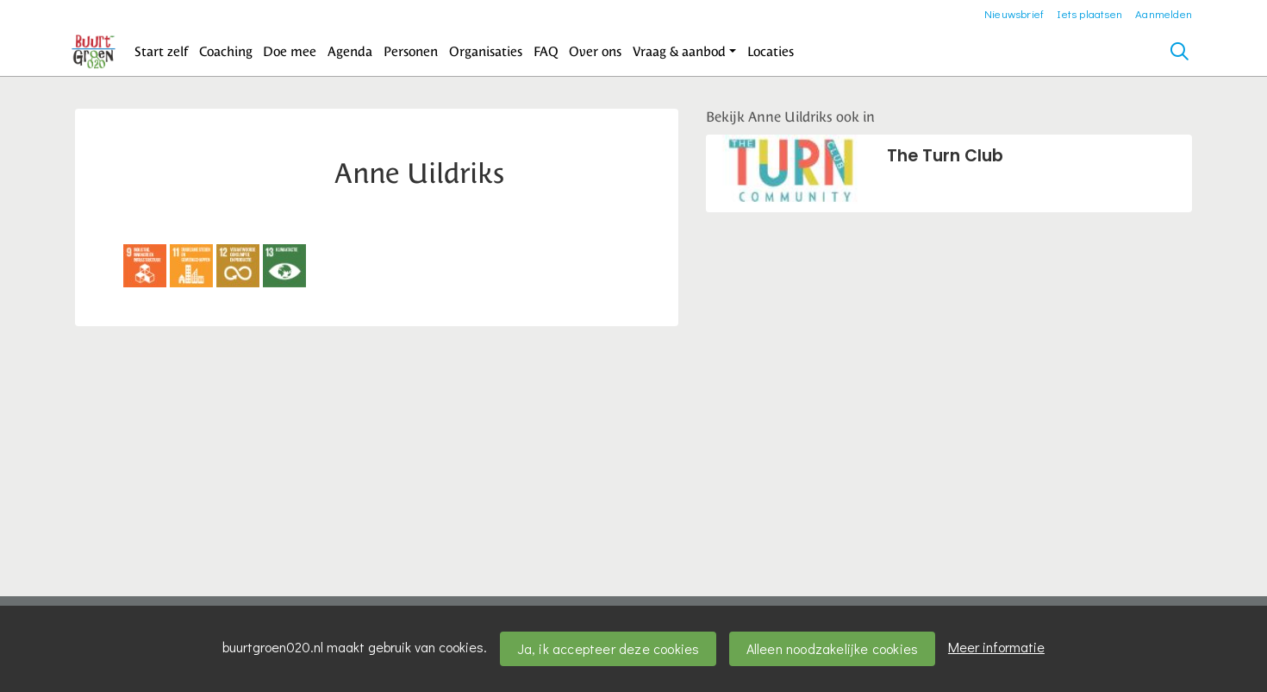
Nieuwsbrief (1014, 13)
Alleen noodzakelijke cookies (832, 648)
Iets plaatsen (1089, 13)
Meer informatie (996, 647)
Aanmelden (1163, 13)
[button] (161, 52)
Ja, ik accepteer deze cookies (608, 648)
